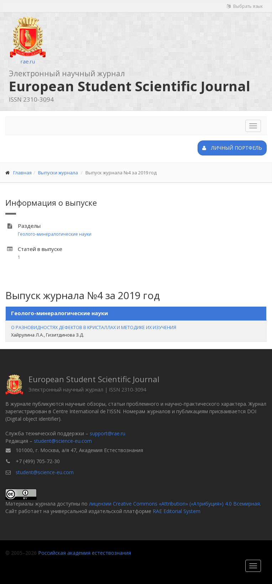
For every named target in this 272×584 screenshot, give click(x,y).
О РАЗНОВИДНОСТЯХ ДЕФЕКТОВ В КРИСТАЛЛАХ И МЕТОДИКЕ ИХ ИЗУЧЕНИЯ (93, 327)
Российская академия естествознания (84, 552)
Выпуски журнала (58, 172)
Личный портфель (232, 147)
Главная (22, 172)
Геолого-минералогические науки (54, 234)
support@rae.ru (107, 433)
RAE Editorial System (176, 511)
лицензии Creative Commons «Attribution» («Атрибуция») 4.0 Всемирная (174, 503)
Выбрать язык (245, 6)
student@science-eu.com (63, 440)
